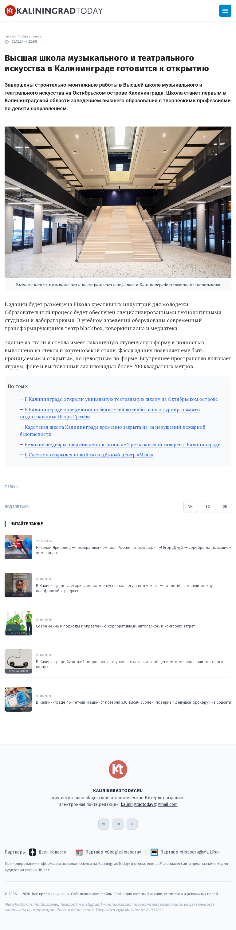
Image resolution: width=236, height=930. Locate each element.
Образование (31, 36)
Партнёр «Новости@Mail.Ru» (190, 852)
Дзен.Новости (52, 852)
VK (190, 507)
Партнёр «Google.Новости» (113, 852)
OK (224, 507)
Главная (11, 36)
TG (207, 507)
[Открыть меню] (225, 11)
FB (118, 824)
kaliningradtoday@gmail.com (149, 804)
